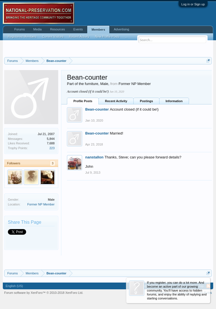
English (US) (14, 286)
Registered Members (22, 36)
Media (37, 29)
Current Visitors (53, 36)
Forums (19, 29)
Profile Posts (82, 101)
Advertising (121, 29)
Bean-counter (97, 109)
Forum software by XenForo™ (43, 292)
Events (78, 29)
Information (174, 101)
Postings (146, 101)
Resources (57, 29)
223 (52, 148)
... (126, 36)
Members (98, 29)
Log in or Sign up (193, 4)
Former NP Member (41, 204)
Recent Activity (116, 101)
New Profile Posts (107, 36)
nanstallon (94, 157)
